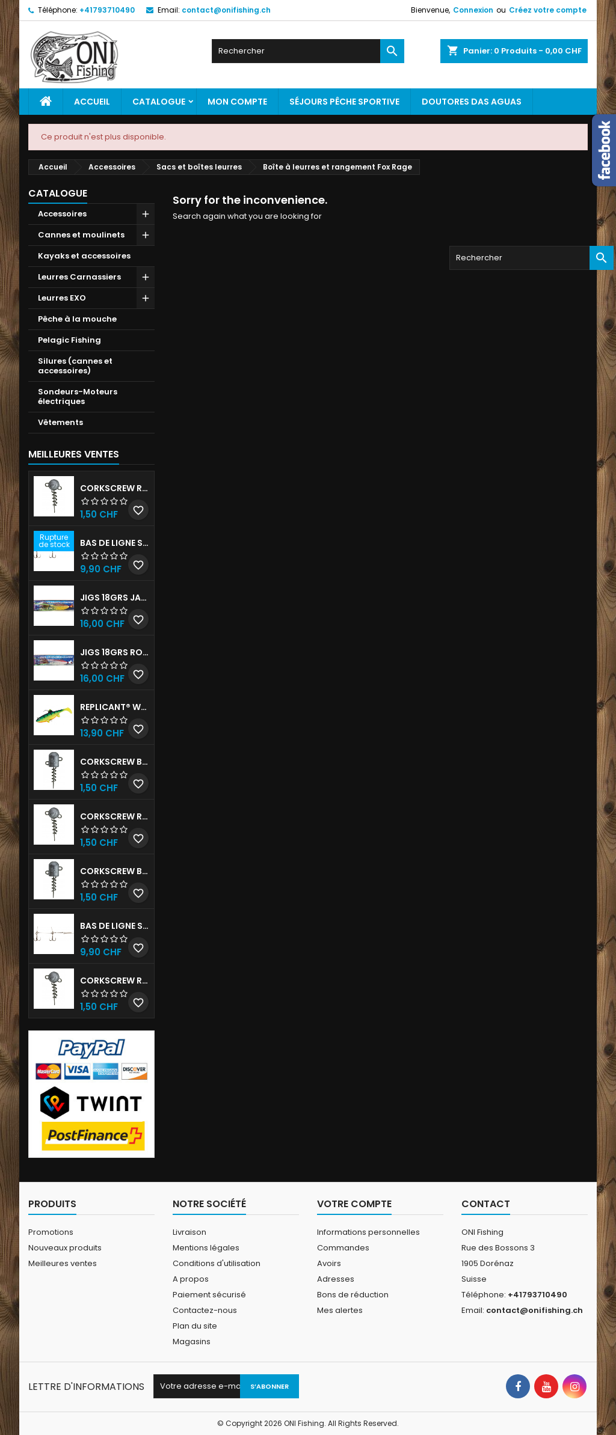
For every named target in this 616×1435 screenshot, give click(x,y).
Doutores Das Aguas (472, 102)
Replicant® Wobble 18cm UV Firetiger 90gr (114, 707)
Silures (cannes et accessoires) (75, 365)
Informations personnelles (368, 1232)
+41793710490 (107, 10)
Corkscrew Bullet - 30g (114, 761)
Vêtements (60, 422)
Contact (485, 1204)
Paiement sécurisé (209, 1294)
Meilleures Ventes (73, 454)
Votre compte (354, 1204)
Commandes (343, 1247)
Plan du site (195, 1326)
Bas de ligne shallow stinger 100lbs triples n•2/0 (114, 926)
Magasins (192, 1341)
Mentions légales (206, 1247)
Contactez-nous (205, 1310)
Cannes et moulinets (81, 234)
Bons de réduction (353, 1294)
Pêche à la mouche (77, 319)
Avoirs (329, 1263)
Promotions (50, 1232)
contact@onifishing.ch (226, 10)
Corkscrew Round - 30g (114, 488)
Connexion (473, 10)
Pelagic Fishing (69, 340)
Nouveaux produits (65, 1247)
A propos (191, 1279)
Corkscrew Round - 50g (114, 816)
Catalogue (158, 102)
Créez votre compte (548, 10)
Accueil (92, 102)
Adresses (335, 1279)
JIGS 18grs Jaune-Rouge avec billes (114, 597)
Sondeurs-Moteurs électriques (77, 396)
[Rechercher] (308, 51)
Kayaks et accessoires (84, 256)
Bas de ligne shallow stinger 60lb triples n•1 (114, 543)
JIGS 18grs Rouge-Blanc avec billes (114, 652)
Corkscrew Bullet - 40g (114, 871)
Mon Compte (237, 102)
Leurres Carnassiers (79, 277)
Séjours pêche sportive (344, 102)
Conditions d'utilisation (216, 1263)
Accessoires (62, 213)
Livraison (189, 1232)
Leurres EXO (62, 298)
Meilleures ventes (62, 1263)
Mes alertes (340, 1310)
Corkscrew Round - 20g (114, 980)
